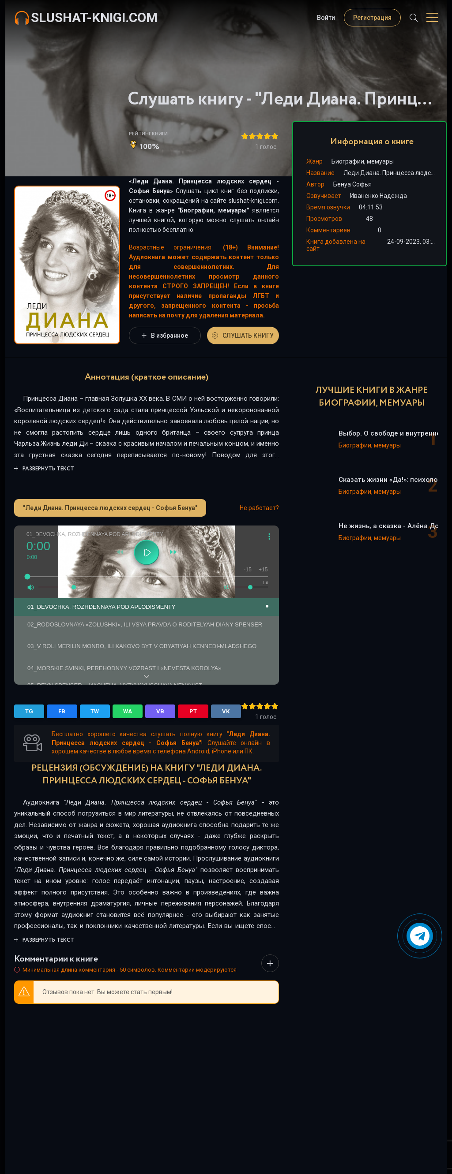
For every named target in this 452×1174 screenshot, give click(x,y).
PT (193, 711)
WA (127, 711)
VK (226, 711)
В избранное (165, 335)
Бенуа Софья (352, 184)
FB (61, 711)
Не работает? (259, 507)
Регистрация (372, 17)
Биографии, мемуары (213, 210)
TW (94, 711)
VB (160, 711)
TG (29, 711)
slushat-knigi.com (94, 17)
